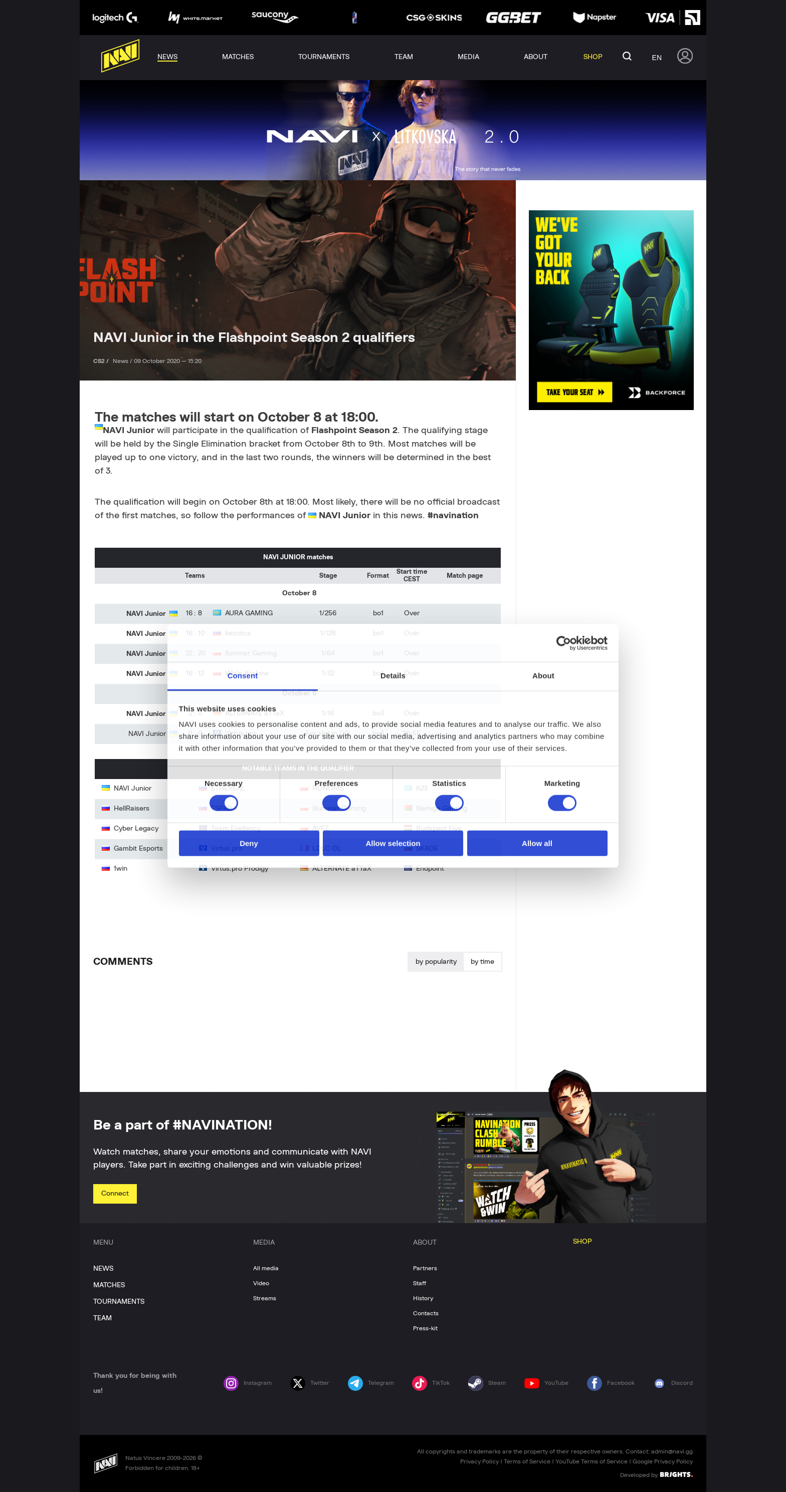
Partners (425, 1268)
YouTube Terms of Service (591, 1461)
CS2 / (101, 361)
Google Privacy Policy (663, 1461)
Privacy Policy (479, 1461)
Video (261, 1283)
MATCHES (109, 1285)
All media (266, 1268)
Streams (264, 1298)
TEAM (102, 1318)
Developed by (656, 1474)
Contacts (426, 1313)
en (657, 58)
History (423, 1298)
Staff (419, 1283)
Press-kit (425, 1328)
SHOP (582, 1241)
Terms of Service (527, 1461)
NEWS (103, 1268)
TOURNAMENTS (118, 1301)
